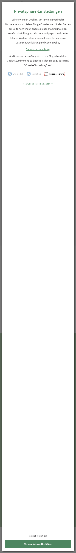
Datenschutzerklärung (38, 49)
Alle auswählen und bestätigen (38, 544)
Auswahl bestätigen (38, 535)
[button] (38, 84)
